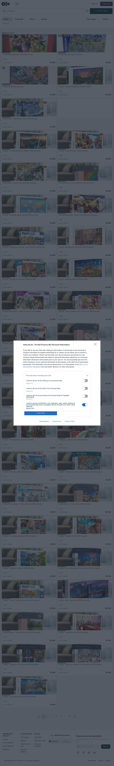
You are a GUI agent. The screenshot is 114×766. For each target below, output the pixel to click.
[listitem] (57, 375)
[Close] (96, 345)
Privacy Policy (70, 421)
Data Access (56, 421)
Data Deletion (44, 421)
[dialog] (57, 383)
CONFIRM (40, 413)
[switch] (85, 380)
